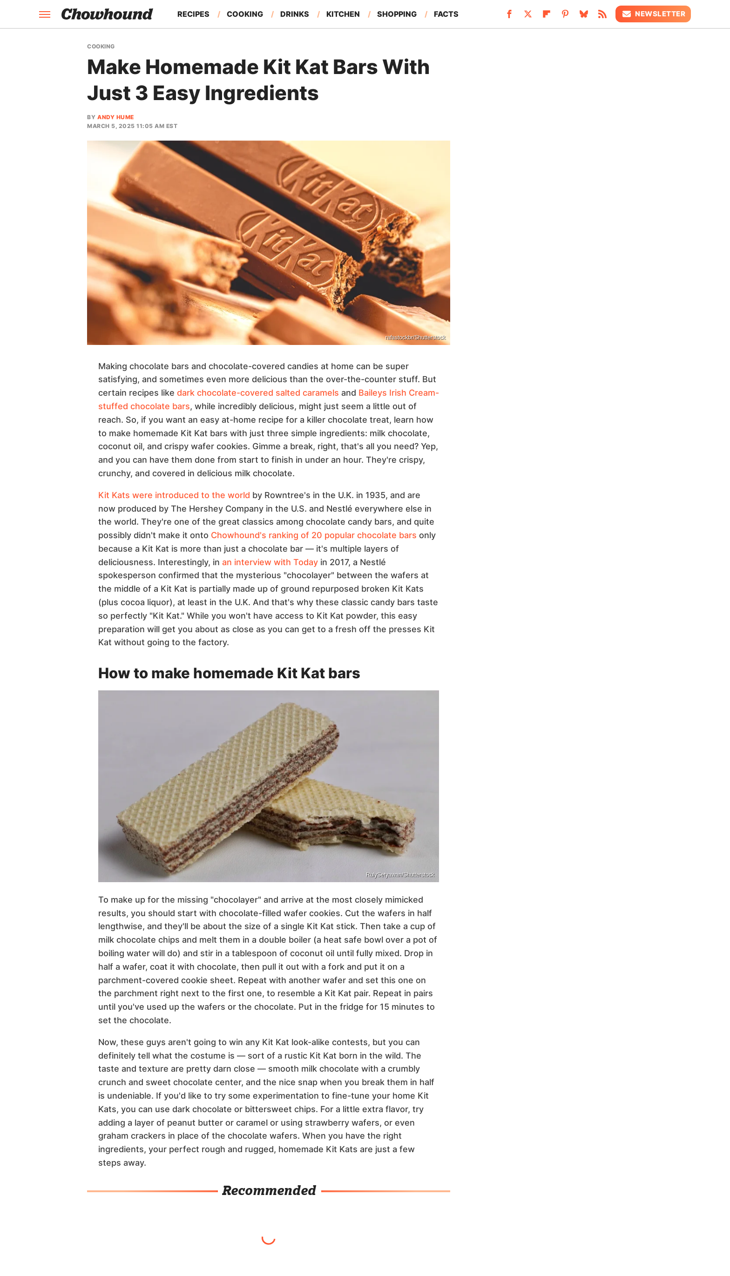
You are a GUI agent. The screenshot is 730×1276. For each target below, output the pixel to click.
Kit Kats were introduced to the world (174, 495)
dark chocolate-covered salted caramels (258, 393)
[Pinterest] (565, 17)
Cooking (245, 14)
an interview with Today (270, 562)
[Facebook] (509, 17)
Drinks (294, 14)
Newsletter (653, 14)
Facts (446, 14)
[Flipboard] (546, 17)
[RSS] (602, 17)
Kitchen (343, 14)
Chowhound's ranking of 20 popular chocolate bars (314, 535)
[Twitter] (528, 17)
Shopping (397, 14)
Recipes (193, 14)
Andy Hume (115, 117)
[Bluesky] (583, 17)
